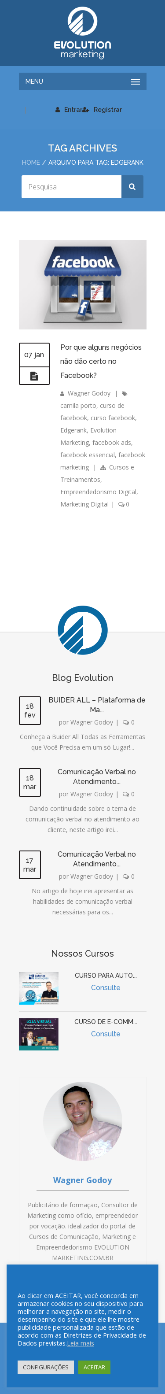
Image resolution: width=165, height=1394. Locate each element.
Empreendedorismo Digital (98, 492)
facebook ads (111, 442)
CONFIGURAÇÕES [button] (46, 1367)
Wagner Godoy (89, 393)
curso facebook (113, 418)
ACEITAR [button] (94, 1367)
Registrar (102, 109)
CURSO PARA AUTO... (106, 975)
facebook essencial (87, 455)
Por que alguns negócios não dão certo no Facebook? (101, 361)
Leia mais (80, 1343)
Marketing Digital (84, 504)
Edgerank (73, 430)
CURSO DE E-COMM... (105, 1021)
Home (31, 162)
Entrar (68, 109)
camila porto (78, 405)
